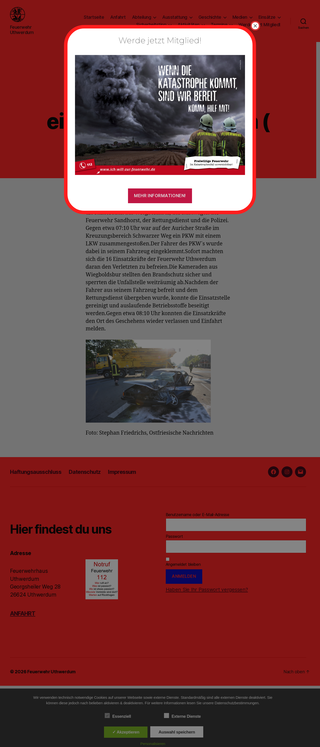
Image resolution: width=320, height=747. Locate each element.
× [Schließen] (255, 25)
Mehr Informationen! (160, 195)
